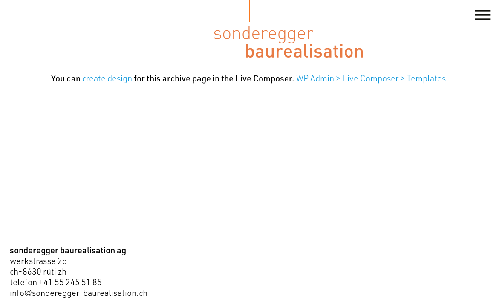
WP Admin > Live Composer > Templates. (372, 78)
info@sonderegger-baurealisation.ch (78, 292)
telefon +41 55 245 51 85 (56, 282)
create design (107, 78)
